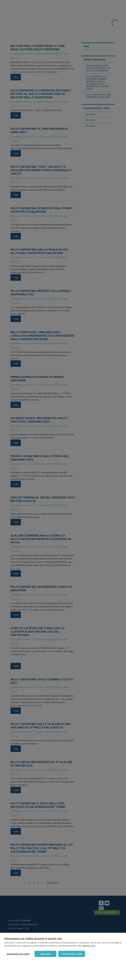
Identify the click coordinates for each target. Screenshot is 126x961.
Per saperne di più (86, 946)
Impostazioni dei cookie (18, 954)
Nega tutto (45, 954)
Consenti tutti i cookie (72, 954)
